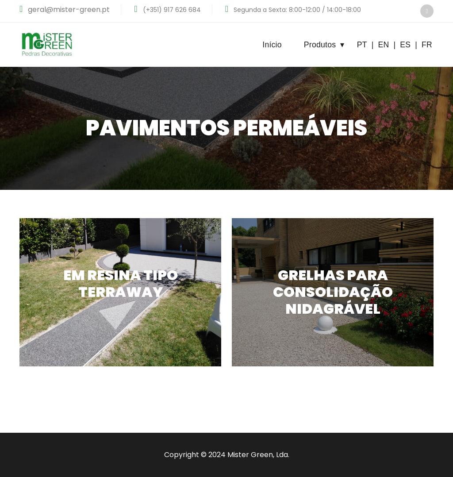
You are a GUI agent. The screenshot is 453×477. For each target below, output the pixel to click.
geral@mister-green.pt (68, 9)
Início (272, 44)
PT (362, 44)
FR (427, 44)
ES (405, 44)
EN (383, 44)
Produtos (324, 45)
